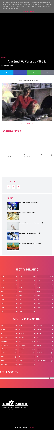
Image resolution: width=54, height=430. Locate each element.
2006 (2, 307)
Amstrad (39, 325)
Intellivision (4, 345)
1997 (2, 295)
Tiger (20, 361)
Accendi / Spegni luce (27, 123)
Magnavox (40, 345)
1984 (38, 276)
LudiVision (31, 427)
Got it (32, 11)
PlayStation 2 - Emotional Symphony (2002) (30, 243)
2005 (38, 303)
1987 (38, 280)
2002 (38, 299)
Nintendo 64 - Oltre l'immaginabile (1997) (29, 233)
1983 (20, 276)
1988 (2, 284)
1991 (2, 288)
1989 (20, 284)
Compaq (21, 337)
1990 (38, 284)
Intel (38, 341)
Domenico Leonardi (8, 65)
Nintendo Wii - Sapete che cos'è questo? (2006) (31, 223)
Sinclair (39, 357)
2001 (20, 299)
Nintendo (21, 349)
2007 (20, 307)
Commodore (4, 337)
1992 (20, 288)
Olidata (3, 353)
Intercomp (22, 345)
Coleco (39, 333)
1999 (38, 295)
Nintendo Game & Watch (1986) (27, 213)
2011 (20, 311)
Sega (20, 357)
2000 (2, 299)
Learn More (24, 11)
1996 (38, 292)
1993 (38, 288)
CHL (2, 333)
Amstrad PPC (5, 57)
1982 (2, 276)
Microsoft (4, 349)
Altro (20, 325)
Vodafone (4, 364)
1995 (20, 292)
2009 (2, 311)
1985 (2, 280)
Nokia (39, 349)
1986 (20, 280)
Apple (3, 329)
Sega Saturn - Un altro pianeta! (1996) (28, 202)
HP (38, 337)
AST (2, 325)
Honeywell (4, 341)
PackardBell (40, 353)
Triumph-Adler (41, 361)
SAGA (2, 357)
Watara (21, 364)
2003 (2, 303)
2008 (38, 307)
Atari (20, 329)
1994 (2, 292)
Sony (2, 361)
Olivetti (21, 353)
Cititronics (22, 333)
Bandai (39, 329)
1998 (20, 295)
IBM (20, 341)
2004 (20, 303)
